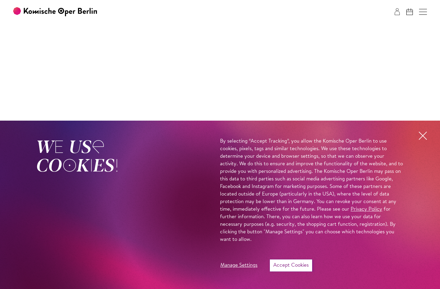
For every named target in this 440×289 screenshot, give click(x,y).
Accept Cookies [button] (291, 265)
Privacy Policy (366, 209)
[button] (423, 12)
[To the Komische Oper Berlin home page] (55, 11)
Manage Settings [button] (238, 265)
